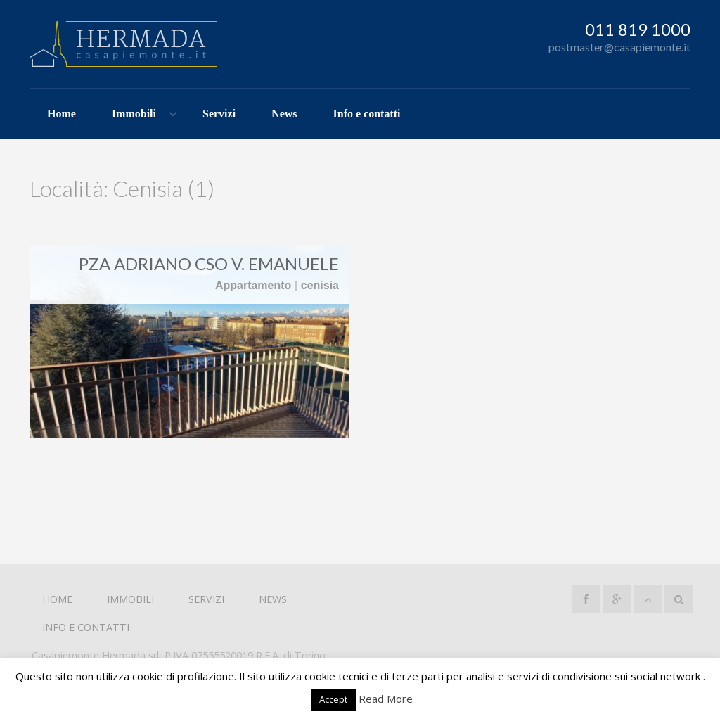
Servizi (219, 114)
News (284, 114)
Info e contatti (367, 114)
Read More (386, 699)
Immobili (134, 114)
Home (61, 114)
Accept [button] (333, 699)
